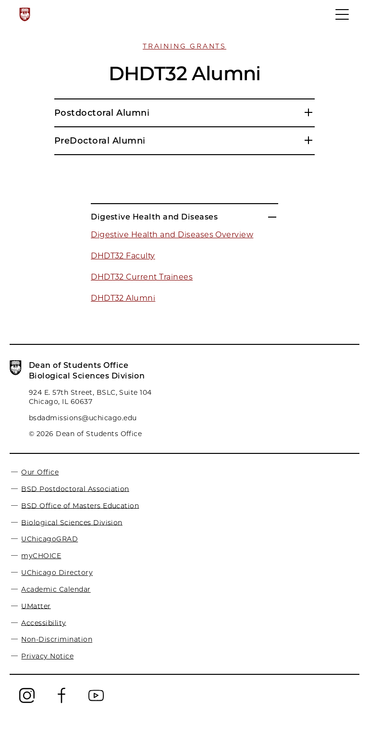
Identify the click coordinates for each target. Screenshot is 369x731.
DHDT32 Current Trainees (142, 276)
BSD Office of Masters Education (80, 505)
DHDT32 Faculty (123, 255)
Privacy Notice (47, 656)
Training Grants (184, 46)
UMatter (35, 605)
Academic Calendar (55, 589)
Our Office (40, 472)
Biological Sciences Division (71, 522)
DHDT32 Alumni (123, 298)
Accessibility (43, 622)
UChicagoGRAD (49, 539)
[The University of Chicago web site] (24, 14)
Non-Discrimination (56, 639)
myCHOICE (41, 555)
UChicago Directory (57, 572)
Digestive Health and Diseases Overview (172, 234)
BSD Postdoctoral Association (75, 488)
